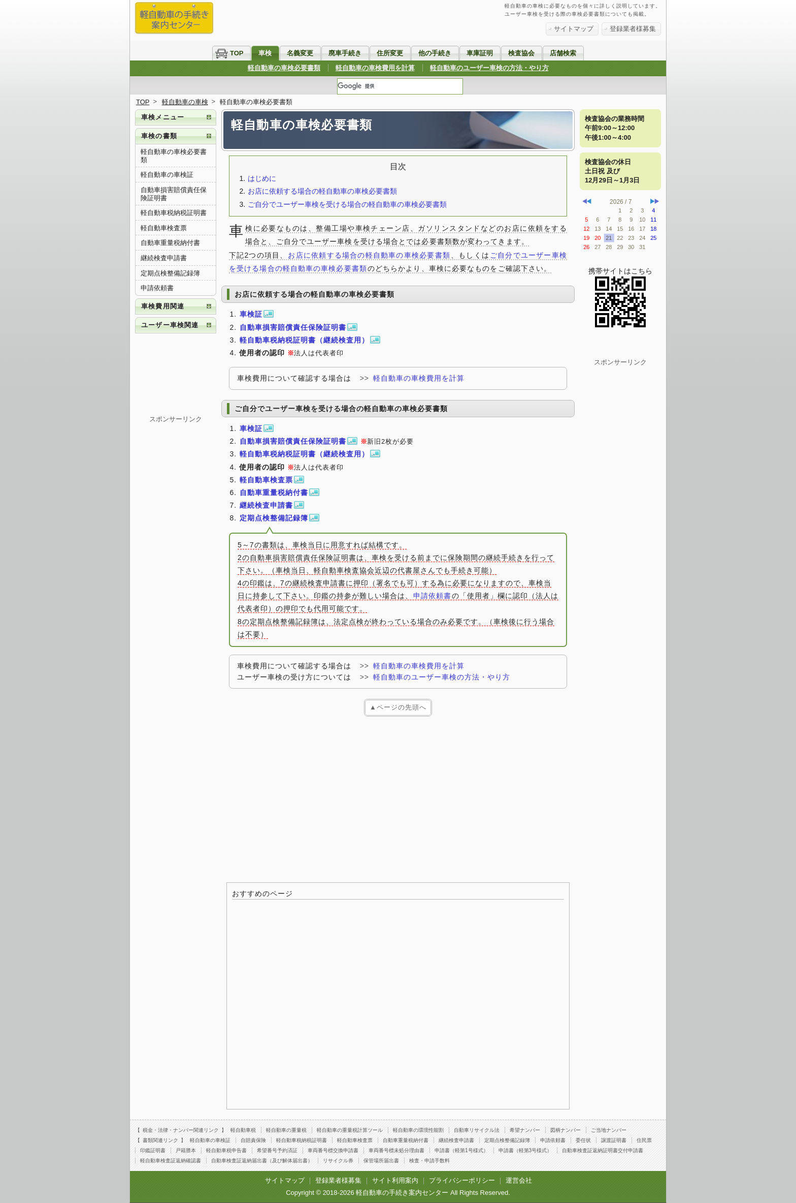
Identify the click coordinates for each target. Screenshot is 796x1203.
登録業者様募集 (633, 29)
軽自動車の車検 (185, 102)
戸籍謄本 (186, 1150)
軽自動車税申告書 (226, 1150)
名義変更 (300, 53)
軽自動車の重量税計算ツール (350, 1130)
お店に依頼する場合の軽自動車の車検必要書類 (322, 191)
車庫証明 (480, 53)
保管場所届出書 (381, 1160)
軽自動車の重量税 (286, 1130)
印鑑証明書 (152, 1150)
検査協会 (521, 53)
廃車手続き (344, 53)
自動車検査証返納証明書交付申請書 (602, 1150)
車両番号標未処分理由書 (396, 1150)
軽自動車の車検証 (167, 174)
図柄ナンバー (565, 1130)
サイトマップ (573, 29)
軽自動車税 (243, 1130)
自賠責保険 (253, 1140)
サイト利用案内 (395, 1180)
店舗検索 (563, 53)
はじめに (262, 178)
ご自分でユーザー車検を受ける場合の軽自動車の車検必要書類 (347, 204)
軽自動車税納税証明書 (174, 213)
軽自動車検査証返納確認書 (170, 1160)
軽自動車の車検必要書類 (284, 68)
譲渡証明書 (613, 1140)
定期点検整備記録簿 (170, 273)
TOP (237, 53)
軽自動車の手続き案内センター (402, 1192)
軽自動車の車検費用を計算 (375, 68)
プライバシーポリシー (462, 1180)
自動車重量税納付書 (170, 242)
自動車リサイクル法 (477, 1130)
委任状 (583, 1140)
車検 (265, 53)
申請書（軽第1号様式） (461, 1150)
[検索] (400, 86)
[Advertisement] (398, 798)
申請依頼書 (432, 596)
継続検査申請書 (164, 258)
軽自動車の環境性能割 (418, 1130)
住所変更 (390, 53)
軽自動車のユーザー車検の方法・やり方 (489, 68)
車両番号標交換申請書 (333, 1150)
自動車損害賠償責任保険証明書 (174, 194)
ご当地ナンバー (608, 1130)
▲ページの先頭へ (398, 707)
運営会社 (519, 1180)
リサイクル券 (338, 1160)
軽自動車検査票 (164, 228)
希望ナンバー (525, 1130)
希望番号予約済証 (277, 1150)
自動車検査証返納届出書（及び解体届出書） (262, 1160)
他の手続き (434, 53)
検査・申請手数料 (429, 1160)
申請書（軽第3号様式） (525, 1150)
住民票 (644, 1140)
